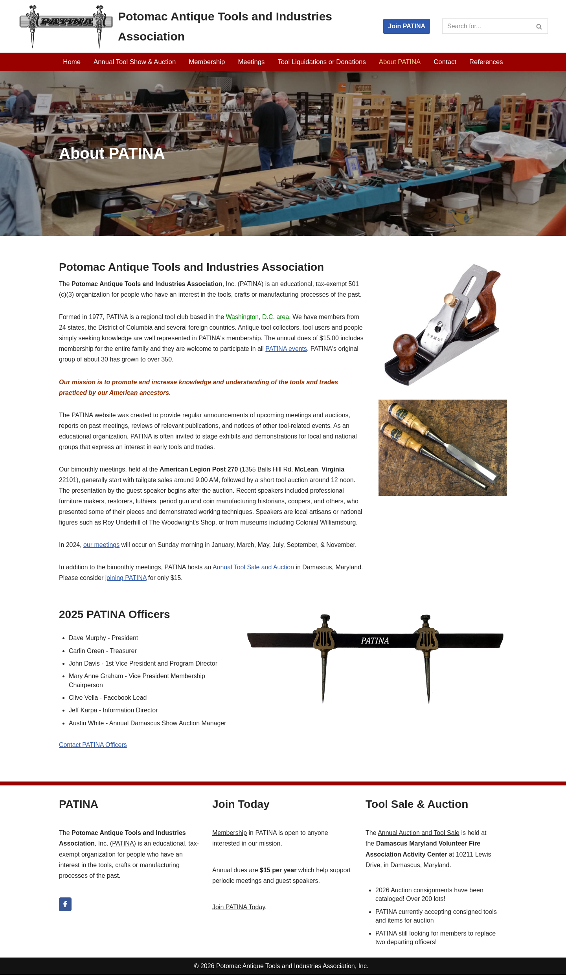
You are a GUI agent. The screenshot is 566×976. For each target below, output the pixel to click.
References (487, 62)
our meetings (101, 546)
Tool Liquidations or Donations (321, 62)
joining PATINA (126, 579)
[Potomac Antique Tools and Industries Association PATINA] (193, 26)
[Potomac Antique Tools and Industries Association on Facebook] (65, 906)
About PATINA (400, 62)
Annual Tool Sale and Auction (254, 568)
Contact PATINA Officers (93, 746)
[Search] (486, 26)
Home (72, 62)
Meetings (251, 62)
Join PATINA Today (238, 908)
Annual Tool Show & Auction (134, 62)
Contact (445, 62)
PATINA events (287, 349)
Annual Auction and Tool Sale (418, 834)
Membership (207, 62)
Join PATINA (406, 26)
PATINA (123, 845)
